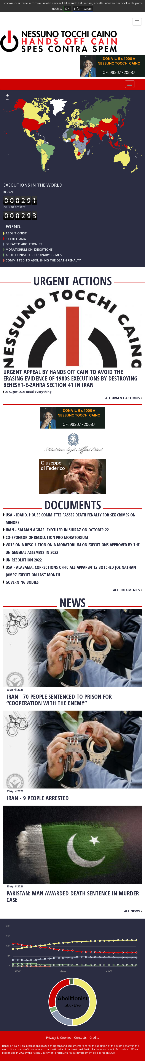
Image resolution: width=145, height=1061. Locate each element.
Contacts (80, 1037)
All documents (127, 590)
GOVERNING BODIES (22, 582)
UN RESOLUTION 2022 (24, 560)
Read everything (39, 392)
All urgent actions (123, 398)
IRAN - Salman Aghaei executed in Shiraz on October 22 (57, 530)
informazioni (83, 8)
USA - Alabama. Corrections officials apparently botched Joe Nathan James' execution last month (71, 571)
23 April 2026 (14, 690)
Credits (94, 1037)
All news (133, 911)
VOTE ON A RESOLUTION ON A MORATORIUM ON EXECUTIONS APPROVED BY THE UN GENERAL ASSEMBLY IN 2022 (73, 548)
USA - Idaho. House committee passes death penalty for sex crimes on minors (70, 518)
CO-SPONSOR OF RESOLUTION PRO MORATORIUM (47, 537)
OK (67, 8)
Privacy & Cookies (58, 1037)
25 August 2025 (15, 392)
